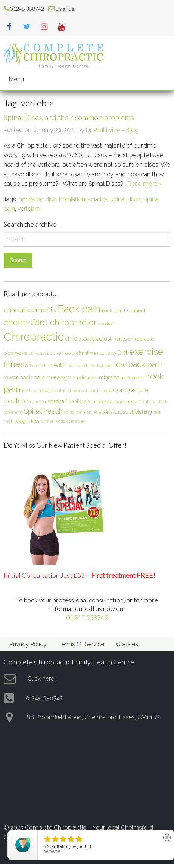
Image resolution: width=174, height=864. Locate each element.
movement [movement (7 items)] (132, 378)
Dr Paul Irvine (103, 130)
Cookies (127, 644)
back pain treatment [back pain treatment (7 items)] (123, 310)
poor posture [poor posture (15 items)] (129, 390)
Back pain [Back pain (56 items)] (79, 308)
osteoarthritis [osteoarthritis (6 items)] (94, 390)
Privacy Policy (28, 644)
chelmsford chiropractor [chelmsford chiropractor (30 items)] (50, 322)
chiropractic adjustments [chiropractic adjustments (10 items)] (96, 338)
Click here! (41, 678)
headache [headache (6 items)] (39, 365)
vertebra (29, 208)
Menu (16, 79)
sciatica (98, 199)
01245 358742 (27, 9)
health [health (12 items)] (58, 365)
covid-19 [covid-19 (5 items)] (108, 353)
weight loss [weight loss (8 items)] (27, 421)
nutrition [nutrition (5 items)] (71, 390)
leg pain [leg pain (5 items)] (105, 365)
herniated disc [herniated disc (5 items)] (82, 365)
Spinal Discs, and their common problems (69, 117)
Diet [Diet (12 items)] (122, 352)
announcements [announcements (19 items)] (30, 310)
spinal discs (126, 199)
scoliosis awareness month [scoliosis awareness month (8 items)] (122, 401)
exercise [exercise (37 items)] (146, 352)
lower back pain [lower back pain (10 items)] (24, 377)
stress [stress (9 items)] (121, 412)
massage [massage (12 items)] (58, 377)
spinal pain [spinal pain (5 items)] (74, 412)
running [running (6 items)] (38, 401)
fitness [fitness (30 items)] (16, 364)
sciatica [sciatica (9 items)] (55, 401)
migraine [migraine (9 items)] (109, 378)
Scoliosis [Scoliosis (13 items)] (78, 401)
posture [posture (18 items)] (16, 401)
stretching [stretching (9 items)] (140, 412)
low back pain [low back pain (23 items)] (138, 364)
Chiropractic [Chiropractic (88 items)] (33, 336)
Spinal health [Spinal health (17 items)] (43, 411)
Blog (132, 130)
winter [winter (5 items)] (47, 421)
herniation (72, 199)
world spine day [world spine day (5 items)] (70, 421)
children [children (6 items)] (106, 323)
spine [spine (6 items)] (92, 412)
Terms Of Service (81, 644)
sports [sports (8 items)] (105, 412)
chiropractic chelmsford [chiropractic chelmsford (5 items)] (52, 353)
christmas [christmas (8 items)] (87, 353)
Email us (65, 9)
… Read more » (143, 183)
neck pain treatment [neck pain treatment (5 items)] (42, 390)
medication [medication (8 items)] (84, 378)
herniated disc (37, 199)
